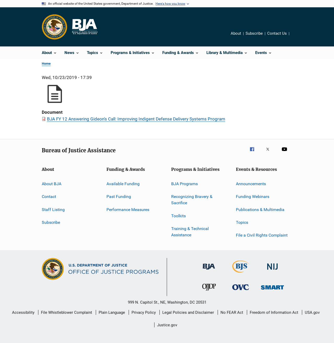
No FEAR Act (231, 312)
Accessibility (23, 312)
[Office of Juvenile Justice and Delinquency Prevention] (209, 291)
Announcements (251, 183)
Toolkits (178, 215)
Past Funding (118, 196)
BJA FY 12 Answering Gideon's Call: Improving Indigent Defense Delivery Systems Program (136, 119)
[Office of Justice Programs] (54, 27)
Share (295, 34)
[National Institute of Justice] (272, 271)
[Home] (84, 26)
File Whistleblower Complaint (66, 312)
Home (46, 63)
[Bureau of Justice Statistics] (240, 274)
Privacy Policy (144, 312)
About (236, 33)
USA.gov (312, 312)
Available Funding (123, 183)
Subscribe (254, 33)
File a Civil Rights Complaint (262, 235)
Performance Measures (127, 209)
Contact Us (277, 33)
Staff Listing (53, 209)
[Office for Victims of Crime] (240, 291)
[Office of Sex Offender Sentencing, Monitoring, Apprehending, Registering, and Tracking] (272, 290)
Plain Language (112, 312)
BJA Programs (184, 183)
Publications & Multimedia (260, 209)
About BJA (51, 183)
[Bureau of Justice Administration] (209, 270)
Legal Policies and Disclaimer (188, 312)
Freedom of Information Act (274, 312)
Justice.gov (167, 325)
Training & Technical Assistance (190, 231)
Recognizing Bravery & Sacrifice (191, 199)
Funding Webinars (252, 196)
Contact (49, 196)
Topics (242, 222)
